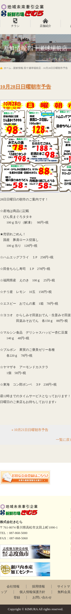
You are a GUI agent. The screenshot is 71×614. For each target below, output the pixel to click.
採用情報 (38, 586)
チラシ (15, 25)
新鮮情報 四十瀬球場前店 (27, 68)
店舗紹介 (45, 25)
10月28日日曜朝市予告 (55, 68)
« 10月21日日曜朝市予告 (30, 430)
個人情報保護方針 (32, 592)
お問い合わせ (42, 597)
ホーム (7, 68)
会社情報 (13, 586)
